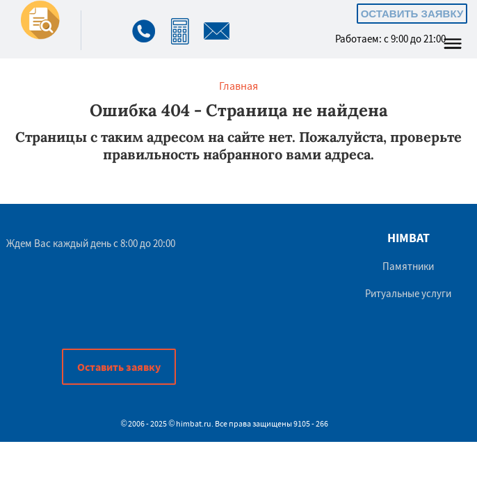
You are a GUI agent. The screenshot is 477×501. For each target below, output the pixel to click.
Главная (238, 86)
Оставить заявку (412, 13)
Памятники (408, 266)
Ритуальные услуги (408, 293)
